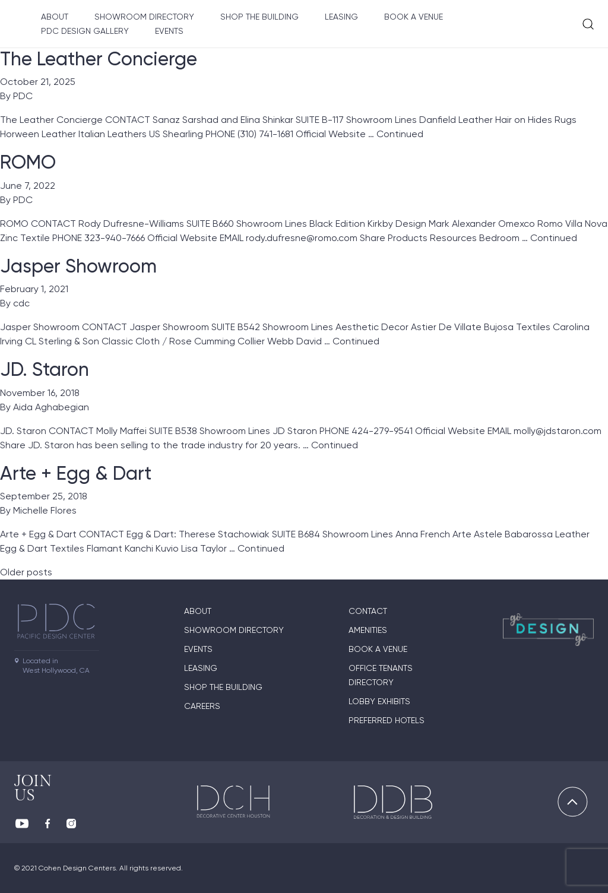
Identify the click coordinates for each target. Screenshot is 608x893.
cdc (21, 303)
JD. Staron (44, 369)
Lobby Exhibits (379, 701)
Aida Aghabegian (51, 407)
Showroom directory (144, 16)
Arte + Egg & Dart (75, 473)
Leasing (341, 16)
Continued (399, 134)
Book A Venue (413, 16)
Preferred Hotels (387, 720)
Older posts (26, 572)
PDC (23, 96)
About (54, 16)
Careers (202, 706)
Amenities (368, 630)
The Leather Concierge (98, 59)
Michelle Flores (45, 510)
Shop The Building (259, 16)
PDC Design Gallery (85, 31)
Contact (368, 611)
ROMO (28, 162)
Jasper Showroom (78, 266)
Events (169, 31)
